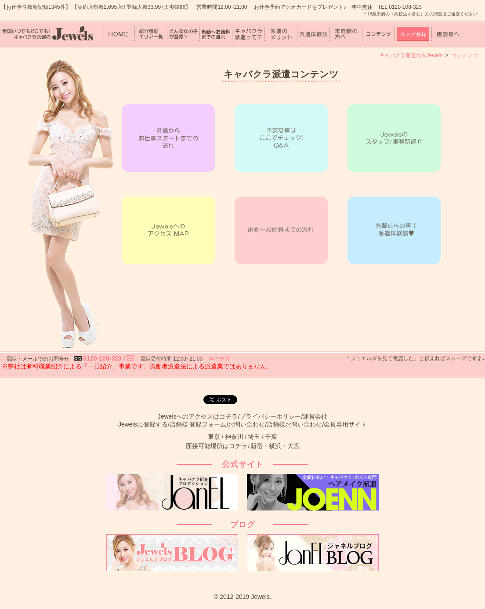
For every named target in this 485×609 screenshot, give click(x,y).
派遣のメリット (281, 34)
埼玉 (254, 436)
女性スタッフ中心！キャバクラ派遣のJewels (47, 34)
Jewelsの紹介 (394, 138)
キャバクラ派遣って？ (248, 34)
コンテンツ (378, 34)
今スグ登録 (413, 34)
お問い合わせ (246, 424)
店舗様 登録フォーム (198, 424)
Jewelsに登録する (143, 424)
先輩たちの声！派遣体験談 (394, 230)
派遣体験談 (313, 34)
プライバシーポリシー (270, 416)
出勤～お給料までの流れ (216, 34)
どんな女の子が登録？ (183, 34)
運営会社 (315, 416)
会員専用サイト (345, 424)
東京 (214, 436)
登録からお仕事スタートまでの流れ (168, 138)
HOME (118, 34)
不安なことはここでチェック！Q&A (281, 138)
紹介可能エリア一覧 (151, 34)
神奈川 (234, 436)
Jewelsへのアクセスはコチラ (198, 416)
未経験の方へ (346, 34)
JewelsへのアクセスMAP (168, 230)
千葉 (271, 436)
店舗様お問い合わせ (294, 424)
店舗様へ (448, 34)
